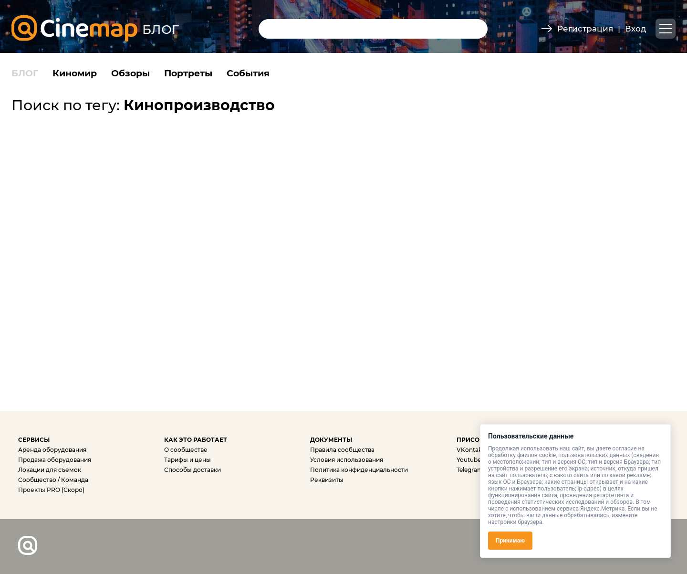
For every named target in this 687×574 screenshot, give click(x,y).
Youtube (469, 459)
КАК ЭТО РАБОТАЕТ (195, 439)
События (248, 73)
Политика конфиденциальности (359, 469)
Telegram (470, 469)
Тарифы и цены (187, 459)
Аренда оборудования (52, 449)
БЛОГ (24, 73)
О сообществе (186, 449)
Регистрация (585, 28)
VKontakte (472, 449)
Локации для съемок (49, 469)
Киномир (74, 73)
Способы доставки (192, 469)
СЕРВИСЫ (34, 439)
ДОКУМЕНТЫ (331, 439)
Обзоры (130, 73)
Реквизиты (327, 479)
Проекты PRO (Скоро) (51, 489)
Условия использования (346, 459)
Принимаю (510, 540)
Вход (635, 28)
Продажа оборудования (54, 459)
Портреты (188, 73)
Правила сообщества (342, 449)
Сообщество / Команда (53, 479)
